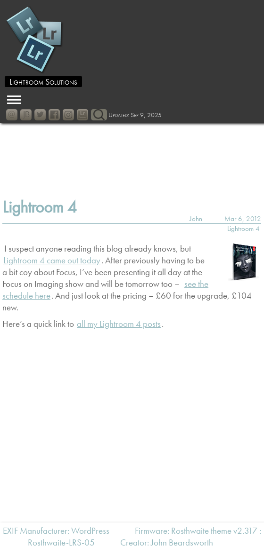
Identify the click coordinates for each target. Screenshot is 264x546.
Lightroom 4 (39, 207)
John (196, 218)
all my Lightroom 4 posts (119, 324)
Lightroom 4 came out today (51, 260)
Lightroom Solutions (43, 81)
